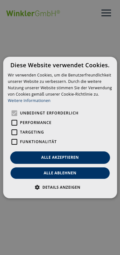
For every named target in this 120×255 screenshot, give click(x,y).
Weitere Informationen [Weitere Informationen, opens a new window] (29, 100)
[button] (60, 187)
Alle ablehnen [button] (60, 173)
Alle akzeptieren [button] (60, 157)
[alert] (60, 127)
